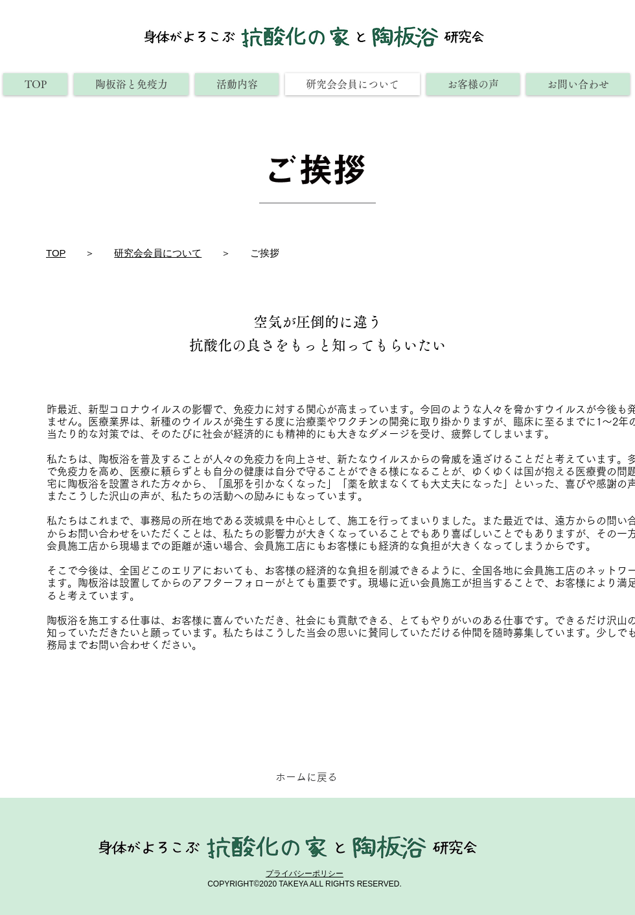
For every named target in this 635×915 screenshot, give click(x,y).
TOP (55, 252)
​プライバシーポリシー (304, 873)
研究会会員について (158, 252)
